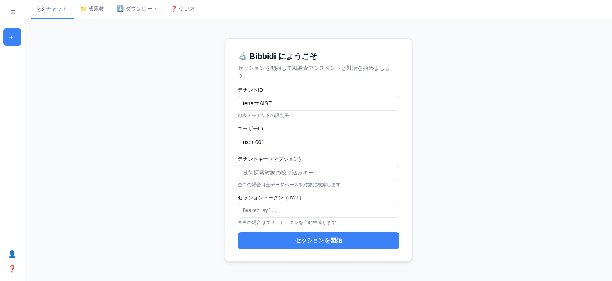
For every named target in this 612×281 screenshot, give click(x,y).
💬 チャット (52, 8)
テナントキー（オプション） (271, 159)
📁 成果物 (92, 8)
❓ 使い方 (183, 8)
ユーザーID (250, 128)
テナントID (250, 89)
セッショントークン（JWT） (271, 197)
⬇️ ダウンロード (137, 8)
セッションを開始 (318, 241)
